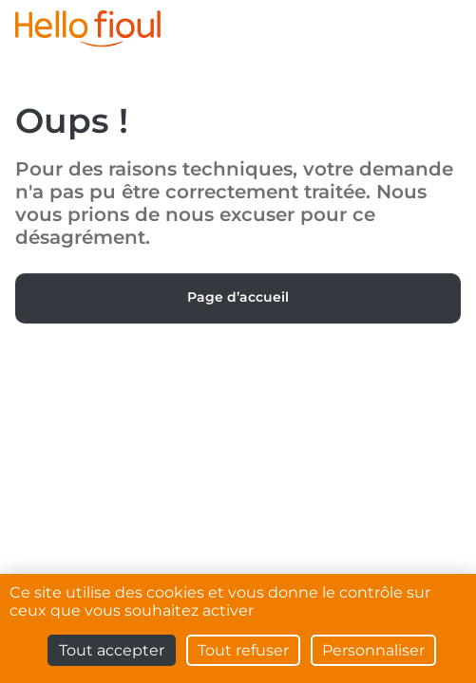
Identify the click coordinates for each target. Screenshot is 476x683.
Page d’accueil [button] (238, 296)
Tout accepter (111, 650)
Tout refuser (243, 650)
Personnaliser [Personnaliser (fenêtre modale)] (373, 650)
